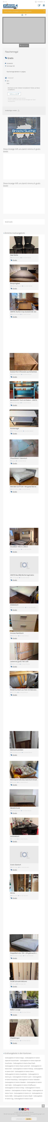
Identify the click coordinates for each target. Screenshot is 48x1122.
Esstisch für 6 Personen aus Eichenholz (23, 372)
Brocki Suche (8, 222)
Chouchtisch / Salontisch (18, 458)
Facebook (20, 1109)
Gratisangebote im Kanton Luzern (22, 1077)
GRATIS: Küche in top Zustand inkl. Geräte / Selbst (27, 312)
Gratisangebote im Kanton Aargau (14, 1058)
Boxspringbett (15, 283)
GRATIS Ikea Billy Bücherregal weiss (22, 575)
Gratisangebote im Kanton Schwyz (14, 1088)
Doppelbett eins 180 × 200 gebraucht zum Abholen (27, 953)
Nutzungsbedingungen (36, 1114)
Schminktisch (14, 836)
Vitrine (12, 893)
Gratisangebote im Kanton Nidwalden (29, 1079)
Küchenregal (14, 428)
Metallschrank (15, 808)
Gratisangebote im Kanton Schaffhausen (24, 1085)
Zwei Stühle (14, 255)
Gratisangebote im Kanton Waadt (23, 1096)
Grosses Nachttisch (17, 633)
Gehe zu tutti (14, 94)
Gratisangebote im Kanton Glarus (24, 1071)
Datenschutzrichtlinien (23, 1115)
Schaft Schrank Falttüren (18, 981)
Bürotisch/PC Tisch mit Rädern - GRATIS (23, 400)
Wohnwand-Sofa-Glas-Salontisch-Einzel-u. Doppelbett (28, 780)
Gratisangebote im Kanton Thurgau (21, 1090)
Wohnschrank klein (16, 750)
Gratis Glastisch (15, 865)
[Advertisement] (24, 166)
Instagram (28, 1109)
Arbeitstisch (14, 605)
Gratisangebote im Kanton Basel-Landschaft (17, 1066)
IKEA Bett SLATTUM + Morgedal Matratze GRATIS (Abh (28, 487)
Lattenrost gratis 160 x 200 (19, 662)
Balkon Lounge (15, 1010)
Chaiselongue (14, 1038)
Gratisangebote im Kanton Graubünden (16, 1074)
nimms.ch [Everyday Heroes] (26, 1112)
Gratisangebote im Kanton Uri (22, 1093)
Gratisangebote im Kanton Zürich (23, 1098)
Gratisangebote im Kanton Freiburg (23, 1069)
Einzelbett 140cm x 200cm (19, 547)
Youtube (25, 1109)
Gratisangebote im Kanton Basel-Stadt (24, 1063)
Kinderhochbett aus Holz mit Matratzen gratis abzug (28, 690)
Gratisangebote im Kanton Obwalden (15, 1082)
